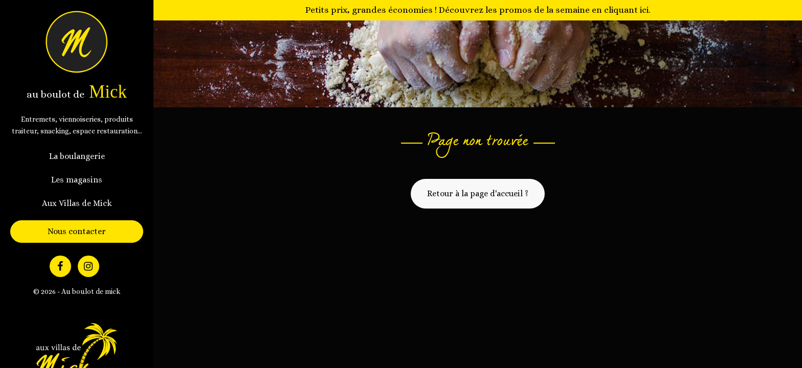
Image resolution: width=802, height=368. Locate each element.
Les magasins (76, 180)
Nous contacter (77, 231)
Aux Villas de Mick (77, 203)
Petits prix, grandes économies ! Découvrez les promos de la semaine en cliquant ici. (478, 10)
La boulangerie (77, 156)
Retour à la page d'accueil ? (477, 193)
